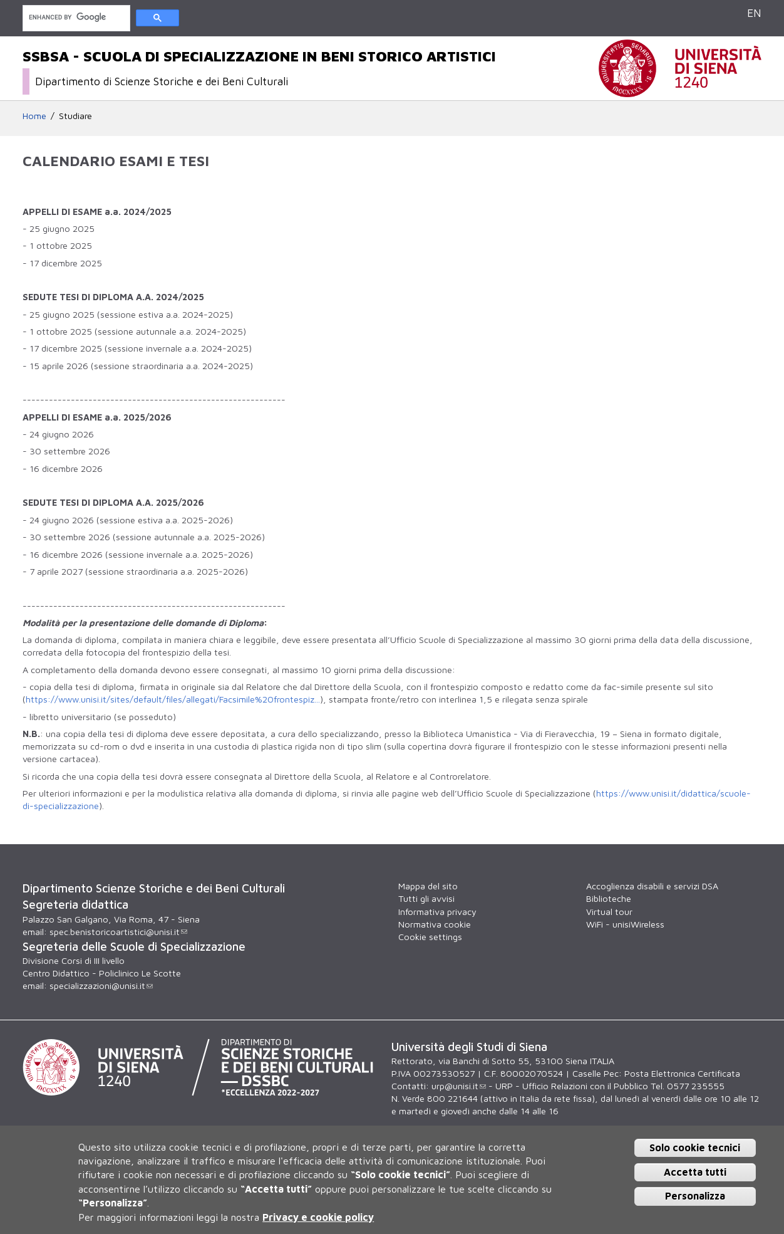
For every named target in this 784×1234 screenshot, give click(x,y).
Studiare (75, 115)
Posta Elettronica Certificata (682, 1073)
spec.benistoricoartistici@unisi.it (118, 931)
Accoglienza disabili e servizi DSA (652, 886)
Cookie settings (430, 936)
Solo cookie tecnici (694, 1147)
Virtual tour (609, 911)
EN (754, 12)
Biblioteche (608, 898)
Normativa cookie (434, 924)
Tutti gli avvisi (426, 898)
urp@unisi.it (458, 1085)
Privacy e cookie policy (318, 1217)
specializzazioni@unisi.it (101, 985)
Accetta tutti (695, 1172)
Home (34, 115)
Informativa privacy (437, 911)
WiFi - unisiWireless (625, 924)
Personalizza (695, 1195)
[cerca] (75, 17)
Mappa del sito (428, 886)
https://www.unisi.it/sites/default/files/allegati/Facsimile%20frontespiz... (173, 699)
